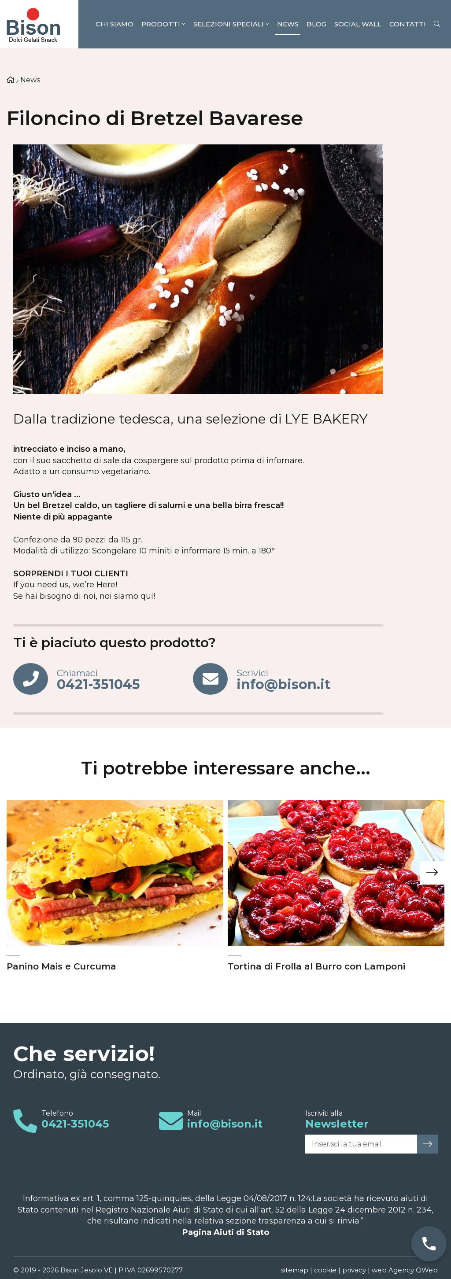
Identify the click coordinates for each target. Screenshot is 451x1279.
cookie (325, 1270)
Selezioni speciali (231, 24)
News (288, 24)
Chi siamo (114, 24)
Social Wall (357, 24)
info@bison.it (224, 1123)
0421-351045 (75, 1123)
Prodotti (163, 24)
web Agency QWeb (405, 1270)
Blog (316, 24)
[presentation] (19, 873)
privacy (354, 1270)
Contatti (407, 24)
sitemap (294, 1270)
